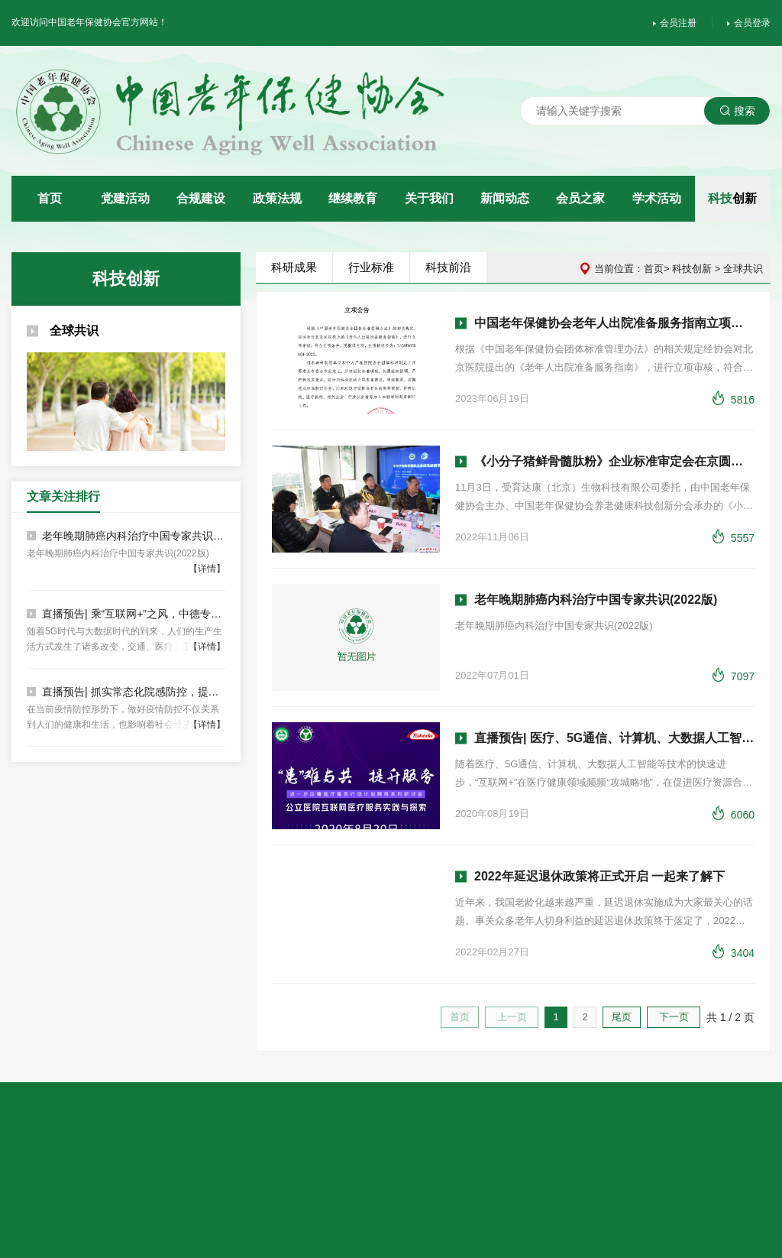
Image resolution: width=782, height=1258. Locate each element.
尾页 (624, 1017)
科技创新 (695, 268)
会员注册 (677, 23)
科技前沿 (450, 267)
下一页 (676, 1017)
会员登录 (751, 23)
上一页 (514, 1017)
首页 (656, 268)
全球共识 (60, 330)
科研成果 (296, 267)
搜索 (740, 111)
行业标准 (373, 267)
